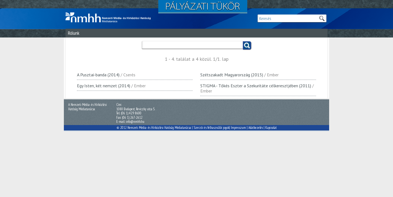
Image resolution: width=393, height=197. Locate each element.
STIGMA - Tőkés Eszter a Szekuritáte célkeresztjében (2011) (255, 85)
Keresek (322, 18)
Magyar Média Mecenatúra (110, 17)
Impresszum (238, 127)
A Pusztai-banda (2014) (98, 74)
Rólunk (73, 33)
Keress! (247, 45)
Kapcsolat (271, 127)
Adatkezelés (255, 127)
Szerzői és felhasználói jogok (211, 127)
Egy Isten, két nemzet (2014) (103, 85)
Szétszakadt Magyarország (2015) (231, 74)
